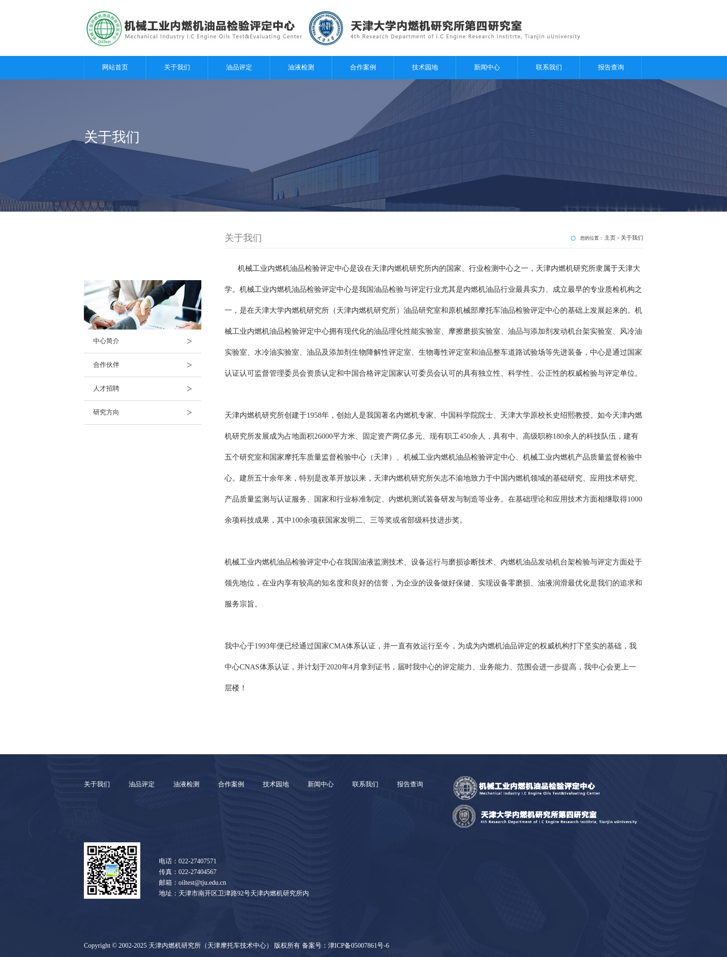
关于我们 (177, 67)
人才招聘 (147, 388)
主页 (610, 237)
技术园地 (425, 67)
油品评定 (239, 67)
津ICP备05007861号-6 (358, 945)
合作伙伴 (147, 365)
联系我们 (549, 67)
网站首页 (115, 67)
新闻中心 (487, 67)
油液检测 (301, 67)
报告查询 (611, 67)
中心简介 (147, 341)
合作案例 (363, 67)
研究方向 (147, 412)
